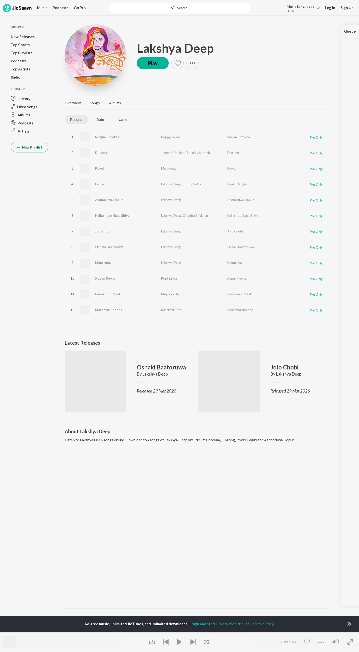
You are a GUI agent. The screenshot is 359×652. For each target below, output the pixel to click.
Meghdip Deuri (171, 294)
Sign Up (347, 7)
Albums (115, 103)
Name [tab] (122, 119)
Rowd (99, 168)
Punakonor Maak (108, 294)
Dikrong (101, 153)
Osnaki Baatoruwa (109, 247)
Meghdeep (169, 168)
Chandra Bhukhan (195, 215)
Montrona (103, 263)
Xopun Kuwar (105, 278)
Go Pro (80, 7)
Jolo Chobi (103, 231)
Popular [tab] (76, 119)
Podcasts (60, 7)
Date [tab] (100, 119)
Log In (330, 7)
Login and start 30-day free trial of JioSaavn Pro (232, 624)
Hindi (290, 11)
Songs (95, 103)
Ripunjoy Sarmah (198, 153)
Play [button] (153, 63)
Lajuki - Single (236, 184)
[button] (302, 8)
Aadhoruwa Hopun (109, 200)
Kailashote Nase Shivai (112, 215)
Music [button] (42, 7)
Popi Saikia (169, 278)
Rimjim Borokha (107, 137)
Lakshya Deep (175, 48)
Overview (73, 103)
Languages (300, 6)
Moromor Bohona (108, 310)
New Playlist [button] (29, 147)
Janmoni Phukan (172, 153)
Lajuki (99, 184)
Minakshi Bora (171, 310)
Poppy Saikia (170, 137)
